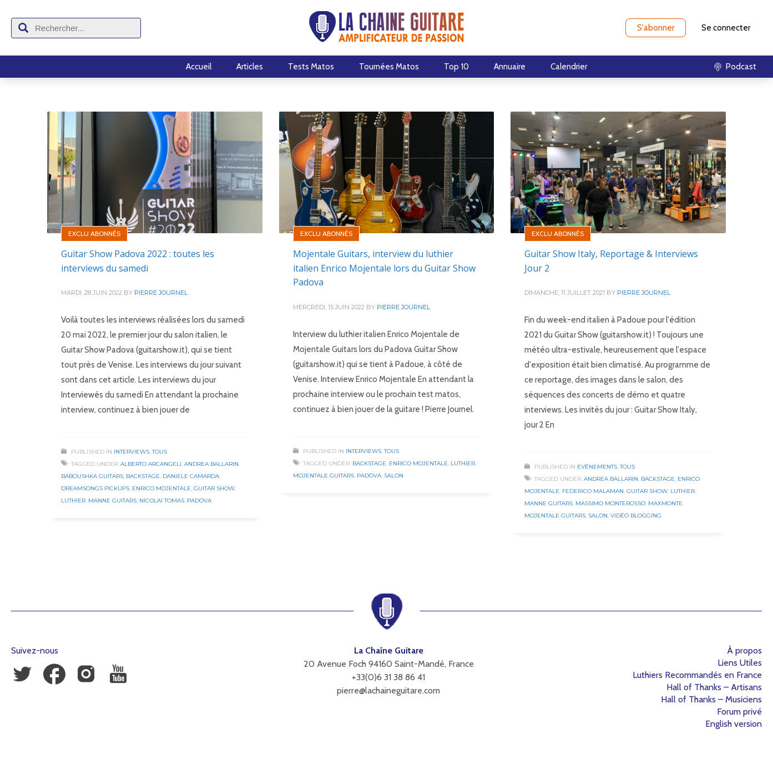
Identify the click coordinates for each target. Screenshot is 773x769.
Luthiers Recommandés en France (697, 675)
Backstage (143, 476)
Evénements (597, 466)
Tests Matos (311, 67)
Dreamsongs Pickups (95, 488)
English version (733, 723)
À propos (744, 650)
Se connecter (725, 28)
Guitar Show (214, 488)
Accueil (198, 67)
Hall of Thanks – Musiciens (711, 699)
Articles (249, 67)
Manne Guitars (112, 500)
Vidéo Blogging (635, 515)
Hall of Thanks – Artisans (714, 687)
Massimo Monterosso (610, 503)
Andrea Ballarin (211, 464)
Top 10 (456, 67)
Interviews (131, 451)
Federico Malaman (593, 491)
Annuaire (510, 67)
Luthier (73, 500)
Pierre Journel (161, 292)
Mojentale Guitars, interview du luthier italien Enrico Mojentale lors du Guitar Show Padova (384, 268)
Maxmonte (665, 503)
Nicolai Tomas (161, 500)
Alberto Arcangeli (150, 464)
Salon (393, 475)
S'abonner (655, 28)
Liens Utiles (740, 662)
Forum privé (739, 711)
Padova (199, 500)
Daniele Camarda (191, 476)
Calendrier (568, 67)
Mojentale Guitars (323, 475)
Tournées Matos (389, 67)
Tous (159, 451)
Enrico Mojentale (161, 488)
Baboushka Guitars (92, 476)
